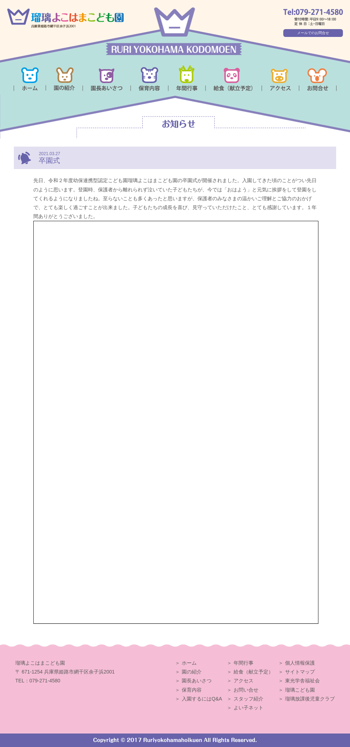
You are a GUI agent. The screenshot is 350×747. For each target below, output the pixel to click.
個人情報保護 (300, 663)
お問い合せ (246, 690)
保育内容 (192, 690)
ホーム (189, 663)
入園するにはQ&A (202, 699)
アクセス (243, 680)
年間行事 (243, 663)
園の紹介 (192, 672)
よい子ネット (248, 707)
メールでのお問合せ (313, 33)
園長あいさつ (197, 680)
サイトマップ (300, 672)
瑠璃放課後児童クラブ (310, 699)
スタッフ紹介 (248, 699)
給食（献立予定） (253, 672)
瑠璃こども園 (300, 690)
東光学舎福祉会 (302, 680)
